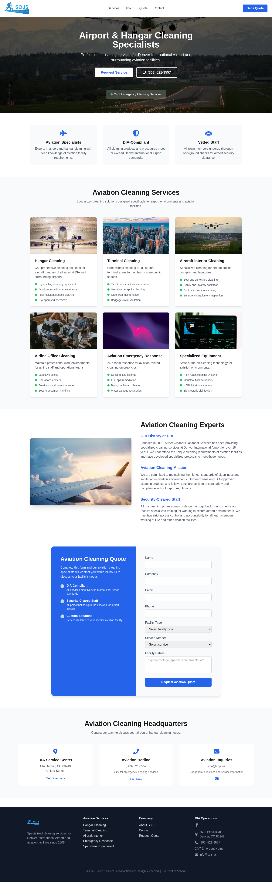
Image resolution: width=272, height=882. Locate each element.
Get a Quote (255, 8)
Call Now (136, 779)
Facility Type (153, 622)
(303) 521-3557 (157, 72)
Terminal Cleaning (95, 830)
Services (113, 8)
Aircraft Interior (93, 835)
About (129, 8)
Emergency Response (98, 841)
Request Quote (149, 835)
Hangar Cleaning (94, 825)
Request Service (114, 72)
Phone (149, 606)
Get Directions (55, 778)
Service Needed (156, 638)
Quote (143, 8)
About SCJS (147, 825)
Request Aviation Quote (178, 682)
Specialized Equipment (98, 846)
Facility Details (155, 653)
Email (149, 590)
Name (149, 557)
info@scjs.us (208, 854)
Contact (159, 8)
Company (151, 574)
